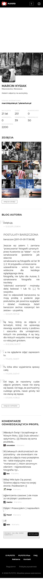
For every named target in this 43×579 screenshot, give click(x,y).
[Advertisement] (21, 30)
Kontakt (27, 560)
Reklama (16, 560)
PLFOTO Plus (24, 556)
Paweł (9, 515)
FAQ (35, 556)
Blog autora (12, 214)
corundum (11, 445)
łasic (8, 525)
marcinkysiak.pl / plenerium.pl (16, 103)
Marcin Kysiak (14, 86)
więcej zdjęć (9, 202)
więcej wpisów (10, 406)
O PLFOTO (10, 556)
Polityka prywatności (28, 568)
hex (8, 474)
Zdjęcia (7, 137)
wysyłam (33, 534)
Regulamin (11, 568)
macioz (9, 502)
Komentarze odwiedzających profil (20, 422)
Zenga (9, 489)
